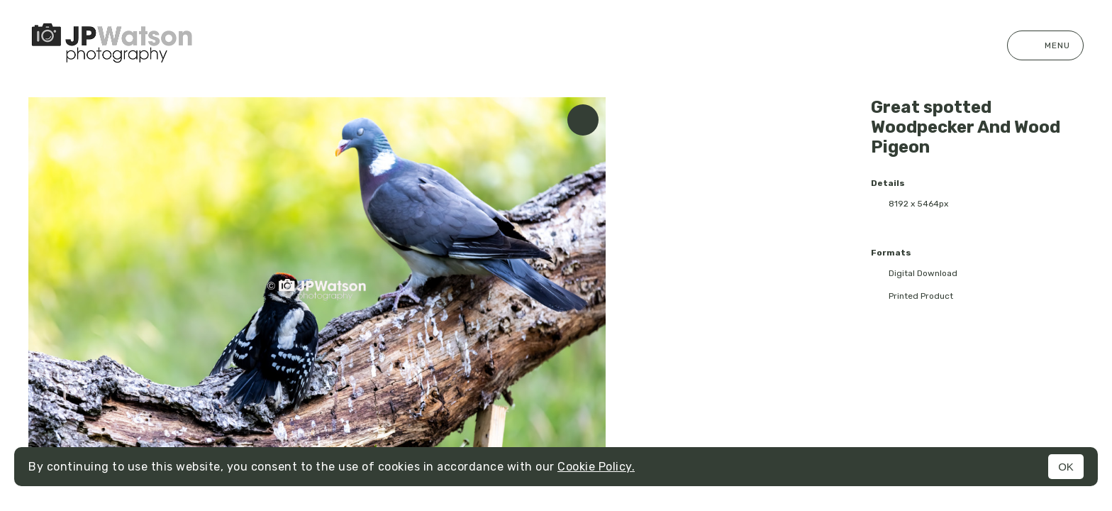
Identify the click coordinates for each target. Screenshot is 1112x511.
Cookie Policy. (596, 466)
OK (1066, 467)
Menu (1045, 45)
